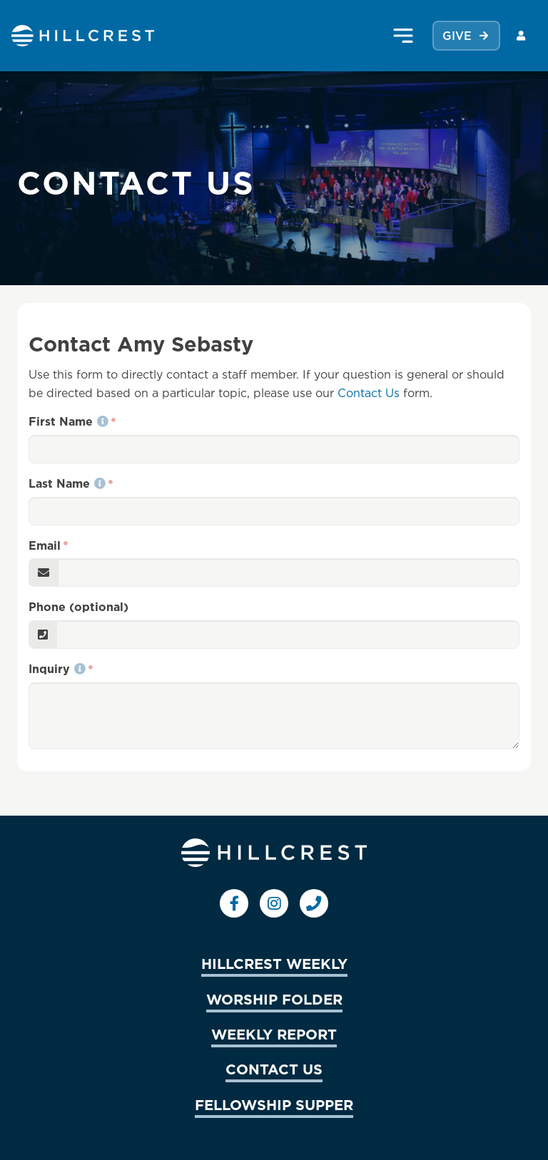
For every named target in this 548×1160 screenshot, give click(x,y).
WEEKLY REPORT (274, 1034)
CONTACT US (274, 1069)
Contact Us (369, 392)
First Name (68, 421)
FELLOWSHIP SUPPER (274, 1104)
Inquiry (57, 668)
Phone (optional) (78, 606)
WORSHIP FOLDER (274, 999)
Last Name (67, 483)
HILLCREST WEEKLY (274, 963)
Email (45, 545)
